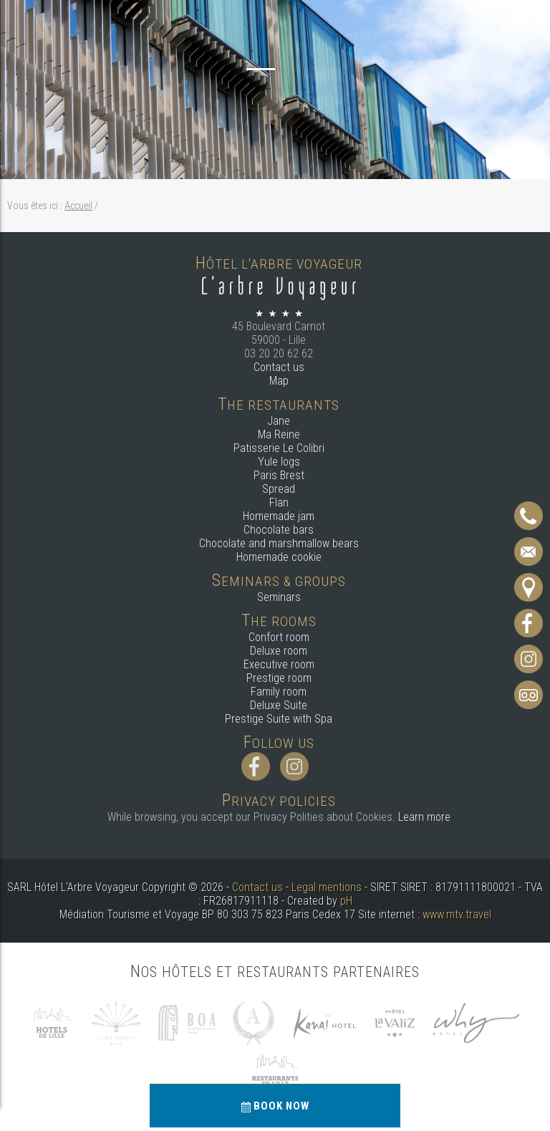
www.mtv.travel (457, 914)
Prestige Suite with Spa (278, 719)
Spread (278, 489)
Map (279, 381)
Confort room (279, 637)
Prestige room (279, 678)
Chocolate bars (278, 529)
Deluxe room (278, 651)
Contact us (279, 367)
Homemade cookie (279, 557)
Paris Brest (279, 475)
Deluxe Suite (278, 705)
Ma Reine (279, 434)
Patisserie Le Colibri (278, 448)
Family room (279, 691)
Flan (279, 502)
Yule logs (279, 461)
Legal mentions (326, 887)
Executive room (278, 664)
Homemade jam (278, 516)
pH (346, 901)
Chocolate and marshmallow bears (279, 543)
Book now (275, 1105)
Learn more (424, 817)
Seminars (279, 597)
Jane (278, 421)
